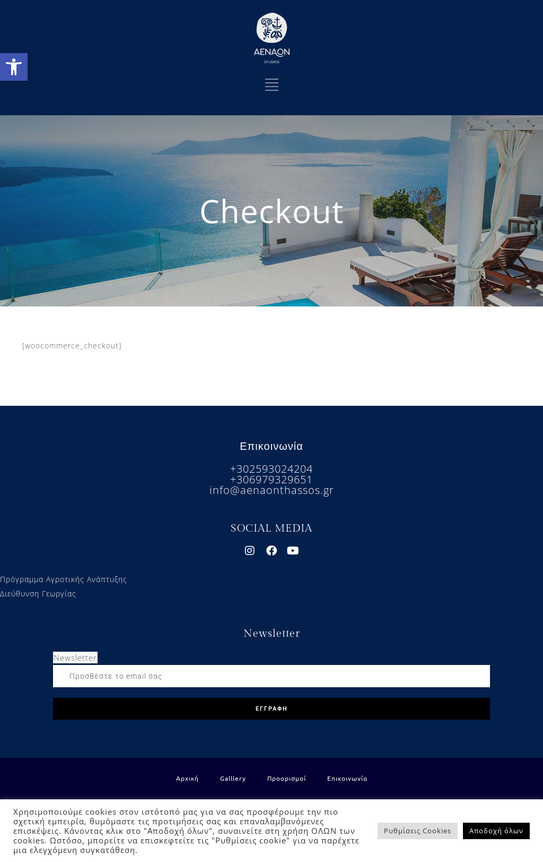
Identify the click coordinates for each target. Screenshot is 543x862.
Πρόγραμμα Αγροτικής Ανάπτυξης (63, 579)
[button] (14, 67)
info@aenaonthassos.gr (271, 490)
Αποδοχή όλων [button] (496, 830)
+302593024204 (271, 469)
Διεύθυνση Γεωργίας (38, 593)
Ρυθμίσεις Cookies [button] (417, 830)
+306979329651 (271, 479)
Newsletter (75, 657)
